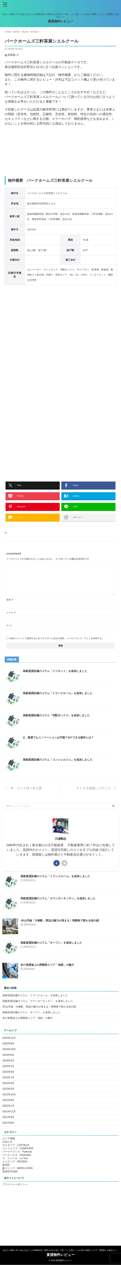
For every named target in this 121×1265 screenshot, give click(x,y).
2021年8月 (8, 1129)
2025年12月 (9, 1044)
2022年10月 (9, 1100)
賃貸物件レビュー (60, 21)
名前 (10, 606)
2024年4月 (8, 1066)
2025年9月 (8, 1050)
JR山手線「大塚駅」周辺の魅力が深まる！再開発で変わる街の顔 (62, 926)
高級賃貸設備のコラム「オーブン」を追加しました (53, 948)
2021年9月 (8, 1123)
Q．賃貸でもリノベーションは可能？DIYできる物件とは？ (60, 743)
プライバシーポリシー (15, 1190)
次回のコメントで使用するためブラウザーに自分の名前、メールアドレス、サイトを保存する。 (56, 644)
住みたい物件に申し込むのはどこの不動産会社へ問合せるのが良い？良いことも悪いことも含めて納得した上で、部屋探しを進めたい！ (60, 1250)
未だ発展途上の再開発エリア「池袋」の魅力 (48, 971)
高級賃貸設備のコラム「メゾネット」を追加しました (57, 677)
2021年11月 (9, 1117)
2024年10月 (9, 1055)
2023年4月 (8, 1089)
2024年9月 (8, 1061)
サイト (9, 631)
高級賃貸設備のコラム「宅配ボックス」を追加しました (58, 721)
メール (11, 619)
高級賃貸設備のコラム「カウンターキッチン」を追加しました (60, 904)
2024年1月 (8, 1072)
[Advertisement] (60, 151)
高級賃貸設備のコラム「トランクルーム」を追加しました (60, 699)
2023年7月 (8, 1083)
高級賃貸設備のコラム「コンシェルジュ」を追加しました (60, 765)
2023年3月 (8, 1095)
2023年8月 (8, 1078)
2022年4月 (8, 1106)
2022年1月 (8, 1112)
